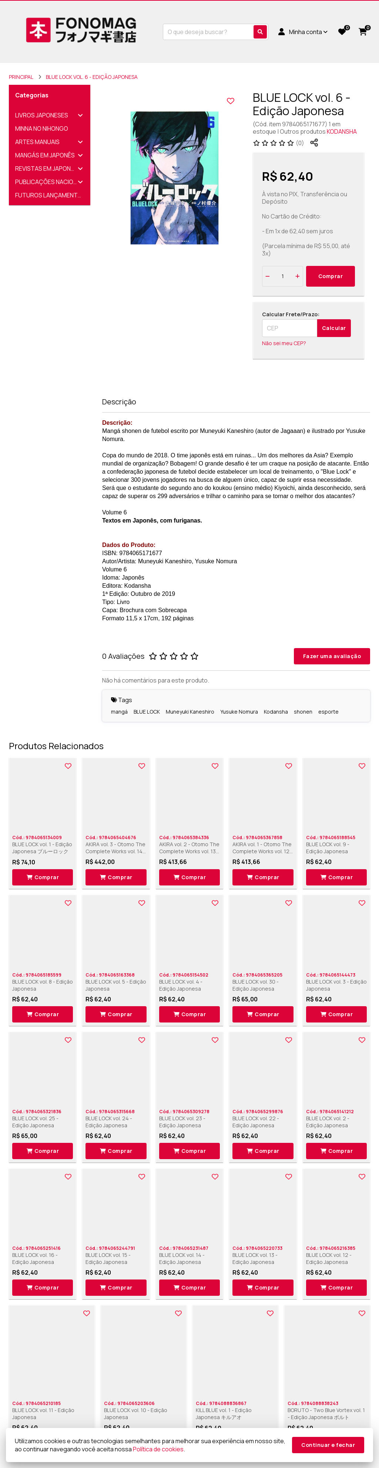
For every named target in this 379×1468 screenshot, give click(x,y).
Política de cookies (158, 1449)
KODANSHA (342, 131)
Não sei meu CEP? (284, 343)
